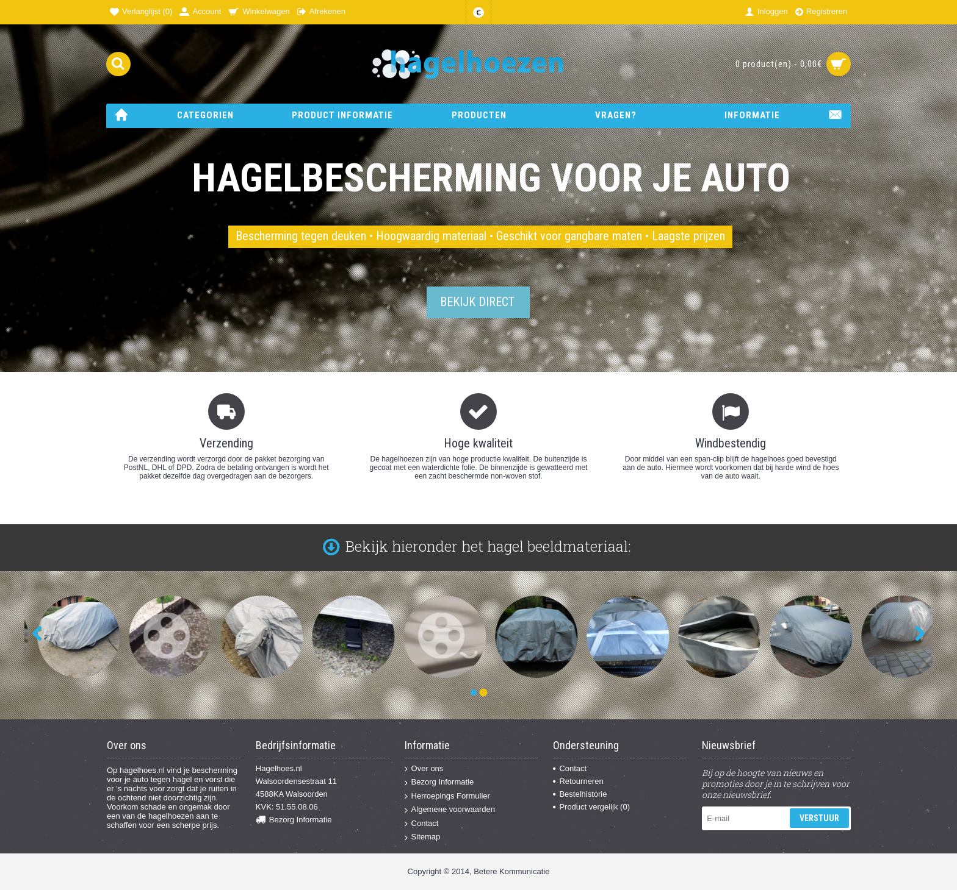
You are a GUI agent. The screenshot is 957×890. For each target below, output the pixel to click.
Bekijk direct (477, 301)
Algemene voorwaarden (450, 810)
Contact (422, 824)
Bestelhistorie (580, 794)
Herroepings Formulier (447, 796)
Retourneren (578, 781)
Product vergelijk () (591, 806)
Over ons (424, 769)
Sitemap (423, 837)
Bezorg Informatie (294, 820)
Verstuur (819, 818)
